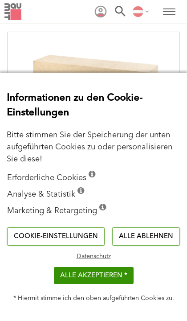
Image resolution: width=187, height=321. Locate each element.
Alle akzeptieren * (93, 275)
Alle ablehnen (146, 236)
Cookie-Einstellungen (56, 236)
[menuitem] (100, 11)
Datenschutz (94, 256)
